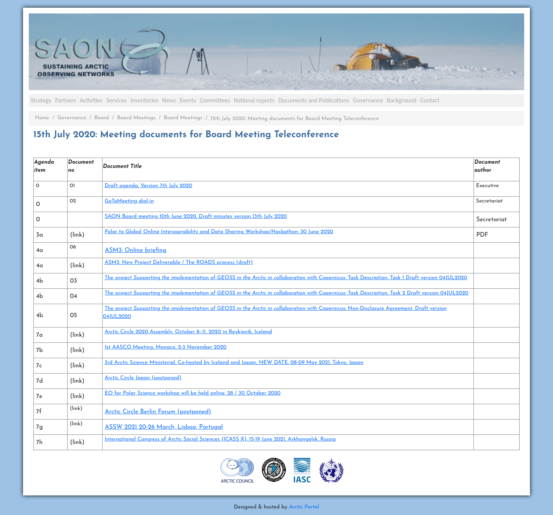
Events (188, 100)
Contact (429, 100)
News (169, 100)
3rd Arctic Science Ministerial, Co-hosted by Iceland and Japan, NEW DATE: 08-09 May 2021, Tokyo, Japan (233, 362)
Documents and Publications (313, 100)
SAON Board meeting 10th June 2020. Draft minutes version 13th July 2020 (195, 216)
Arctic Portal (304, 507)
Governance (368, 100)
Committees (215, 100)
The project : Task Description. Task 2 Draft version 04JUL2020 (286, 293)
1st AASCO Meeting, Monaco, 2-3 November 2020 (165, 347)
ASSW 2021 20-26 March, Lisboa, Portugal (164, 427)
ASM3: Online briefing (135, 250)
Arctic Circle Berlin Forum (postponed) (158, 412)
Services (116, 100)
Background (401, 100)
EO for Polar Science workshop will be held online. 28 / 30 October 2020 (192, 393)
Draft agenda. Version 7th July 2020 (148, 186)
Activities (91, 100)
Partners (65, 100)
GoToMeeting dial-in (129, 201)
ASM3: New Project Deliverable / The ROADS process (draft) (178, 262)
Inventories (145, 100)
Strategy (41, 100)
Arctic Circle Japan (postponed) (142, 378)
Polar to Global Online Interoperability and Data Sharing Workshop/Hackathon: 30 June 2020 (218, 232)
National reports (254, 100)
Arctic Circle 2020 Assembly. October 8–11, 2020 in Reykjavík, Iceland (188, 332)
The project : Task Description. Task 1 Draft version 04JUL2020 (285, 278)
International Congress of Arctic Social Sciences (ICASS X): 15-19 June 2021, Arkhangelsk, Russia (220, 439)
